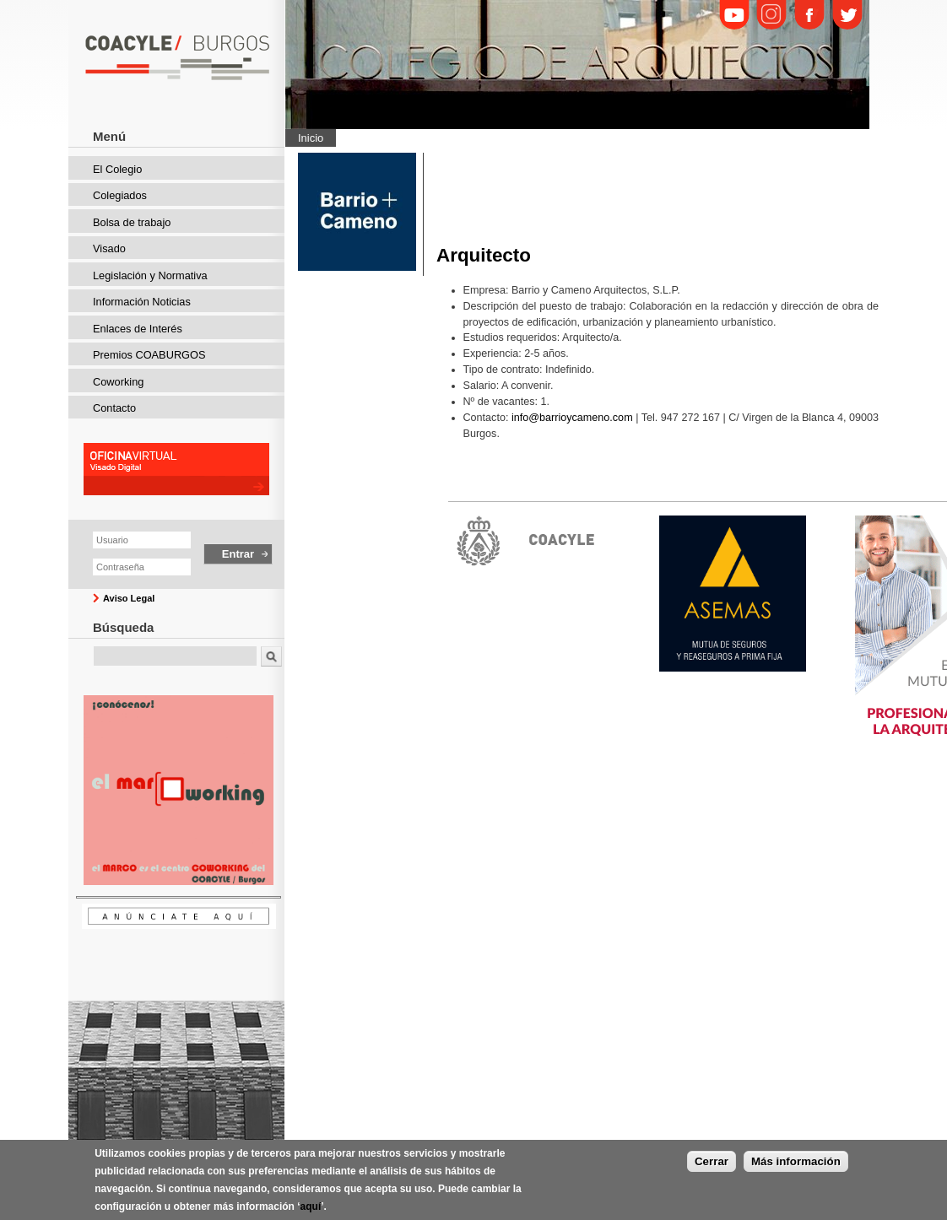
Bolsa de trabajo (131, 222)
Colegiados (120, 195)
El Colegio (117, 169)
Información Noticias (142, 301)
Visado (109, 248)
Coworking (118, 381)
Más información (796, 1165)
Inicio (310, 138)
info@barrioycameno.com (572, 418)
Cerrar (711, 1165)
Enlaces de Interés (137, 328)
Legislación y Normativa (150, 275)
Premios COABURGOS (149, 354)
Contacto (114, 408)
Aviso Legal (128, 598)
